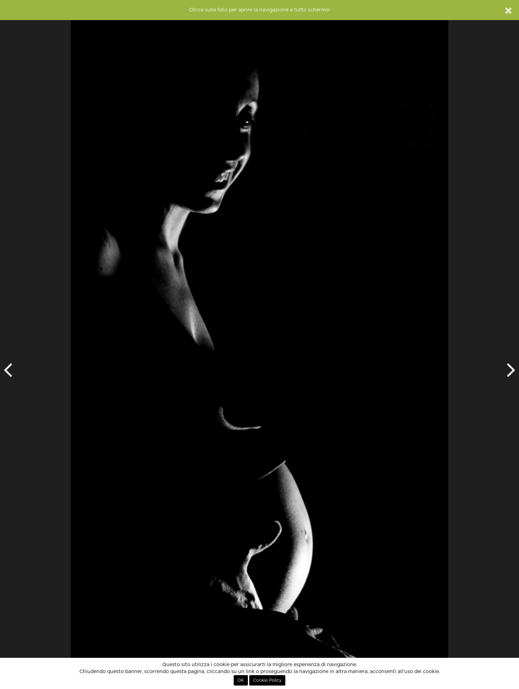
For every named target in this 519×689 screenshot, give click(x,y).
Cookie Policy (267, 680)
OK (240, 680)
